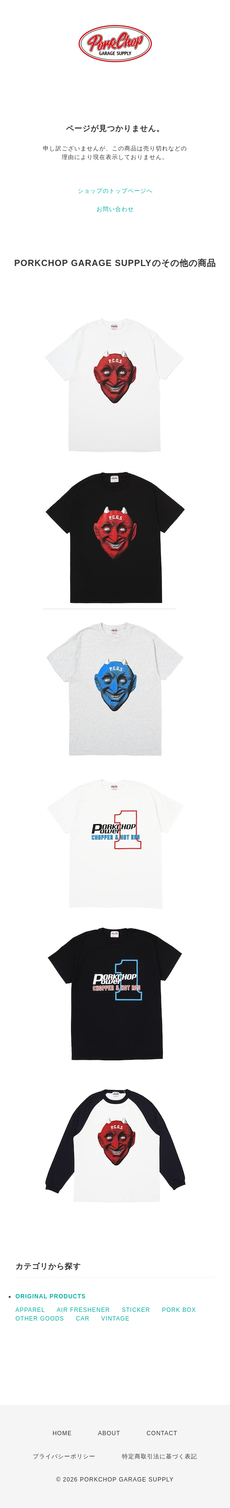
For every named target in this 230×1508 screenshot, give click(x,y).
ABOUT (109, 1433)
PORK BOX (179, 1310)
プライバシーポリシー (64, 1456)
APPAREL (30, 1310)
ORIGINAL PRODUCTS (50, 1296)
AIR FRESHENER (83, 1310)
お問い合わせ (115, 209)
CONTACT (162, 1433)
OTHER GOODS (39, 1318)
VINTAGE (115, 1318)
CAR (82, 1318)
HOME (62, 1433)
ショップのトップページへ (115, 190)
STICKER (136, 1310)
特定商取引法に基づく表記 (159, 1456)
